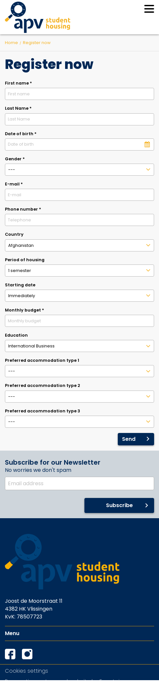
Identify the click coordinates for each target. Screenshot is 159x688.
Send (128, 439)
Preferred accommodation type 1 (42, 360)
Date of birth (21, 133)
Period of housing (24, 260)
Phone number (23, 209)
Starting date (20, 285)
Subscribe (119, 505)
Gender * (15, 159)
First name (18, 83)
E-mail (14, 184)
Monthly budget (24, 310)
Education (16, 335)
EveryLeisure (115, 681)
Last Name (18, 108)
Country (14, 234)
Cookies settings (26, 671)
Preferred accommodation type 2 (42, 385)
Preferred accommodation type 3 (42, 411)
